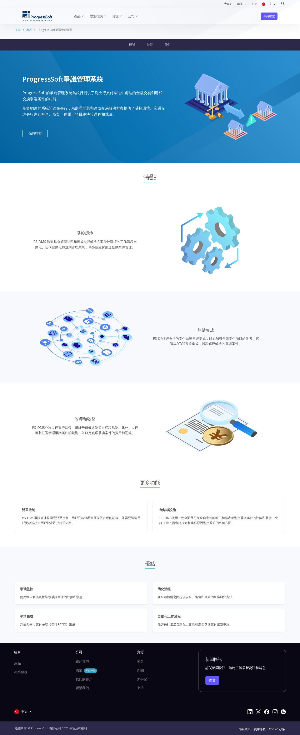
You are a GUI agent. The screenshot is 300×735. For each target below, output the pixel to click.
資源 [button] (115, 16)
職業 (86, 670)
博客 (140, 661)
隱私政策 (245, 729)
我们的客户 (84, 679)
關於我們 (82, 661)
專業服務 (21, 672)
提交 (212, 680)
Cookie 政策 (277, 729)
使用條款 (260, 729)
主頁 (18, 30)
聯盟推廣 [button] (96, 16)
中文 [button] (267, 4)
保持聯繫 (269, 16)
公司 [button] (131, 16)
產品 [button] (77, 16)
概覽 (132, 44)
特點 (150, 44)
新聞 (140, 670)
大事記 (228, 4)
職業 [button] (240, 4)
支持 (254, 4)
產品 (29, 30)
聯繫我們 (82, 688)
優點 (168, 44)
